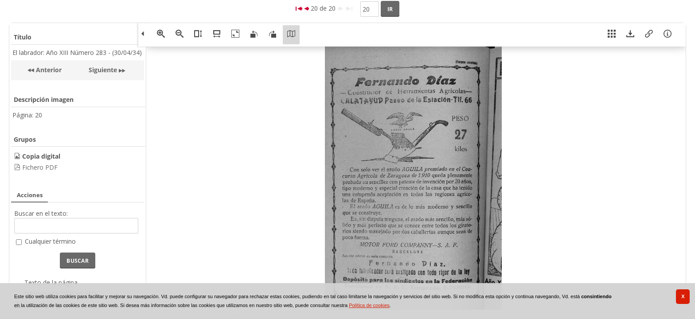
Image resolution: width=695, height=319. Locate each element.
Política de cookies (369, 305)
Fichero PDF (40, 167)
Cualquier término (50, 241)
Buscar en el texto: (41, 213)
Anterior (48, 70)
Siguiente (103, 70)
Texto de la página (51, 282)
